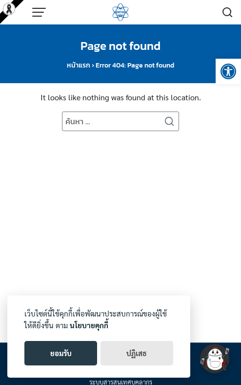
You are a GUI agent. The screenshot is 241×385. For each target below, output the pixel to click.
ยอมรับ (61, 353)
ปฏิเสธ (136, 353)
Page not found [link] (120, 45)
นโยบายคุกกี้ (89, 325)
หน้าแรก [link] (78, 65)
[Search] (169, 121)
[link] (228, 71)
